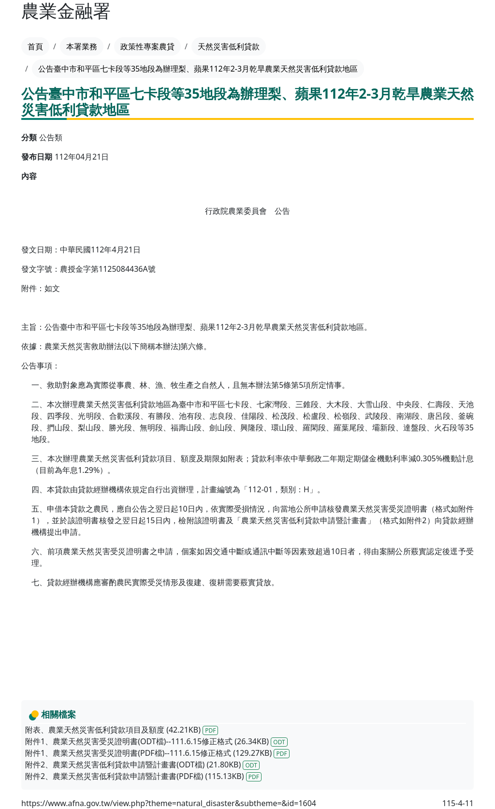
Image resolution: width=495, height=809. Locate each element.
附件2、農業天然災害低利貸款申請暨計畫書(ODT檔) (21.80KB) (142, 764)
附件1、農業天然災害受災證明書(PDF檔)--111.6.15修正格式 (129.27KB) (157, 753)
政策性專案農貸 (147, 46)
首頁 (35, 46)
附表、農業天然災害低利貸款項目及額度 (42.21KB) (121, 729)
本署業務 (81, 46)
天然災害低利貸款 (229, 46)
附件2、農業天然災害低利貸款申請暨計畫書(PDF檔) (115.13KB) (143, 776)
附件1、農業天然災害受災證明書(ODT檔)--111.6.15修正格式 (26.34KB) (156, 741)
